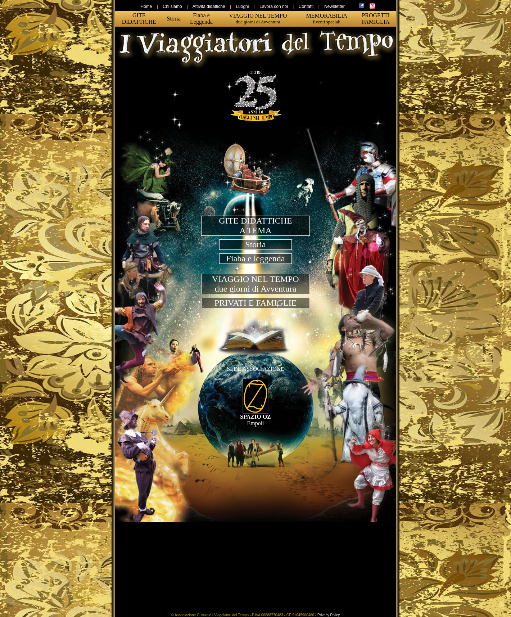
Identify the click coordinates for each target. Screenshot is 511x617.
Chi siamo (172, 6)
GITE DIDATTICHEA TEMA (255, 225)
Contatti (306, 6)
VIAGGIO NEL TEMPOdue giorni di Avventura (255, 283)
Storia (255, 244)
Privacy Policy (328, 615)
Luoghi (242, 6)
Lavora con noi (273, 6)
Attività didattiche (209, 6)
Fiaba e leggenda (255, 258)
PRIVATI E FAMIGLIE (255, 302)
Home (146, 6)
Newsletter (334, 6)
